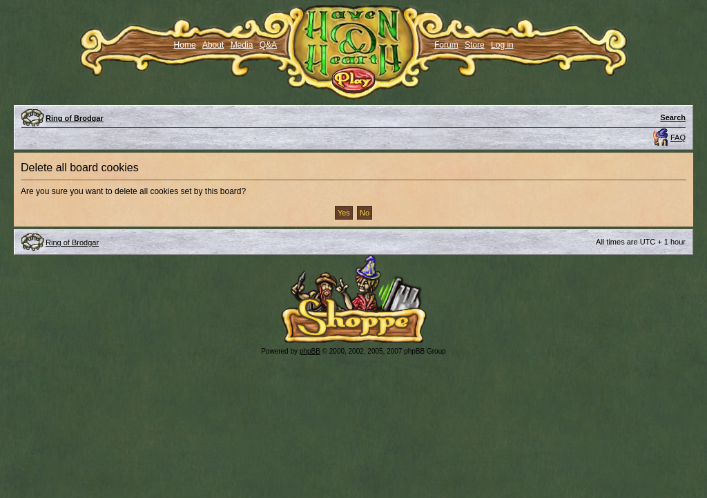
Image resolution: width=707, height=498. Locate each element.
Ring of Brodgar (75, 118)
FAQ (678, 137)
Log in (502, 45)
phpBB (310, 351)
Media (242, 45)
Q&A (268, 45)
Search (673, 117)
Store (475, 45)
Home (185, 45)
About (213, 45)
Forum (446, 45)
